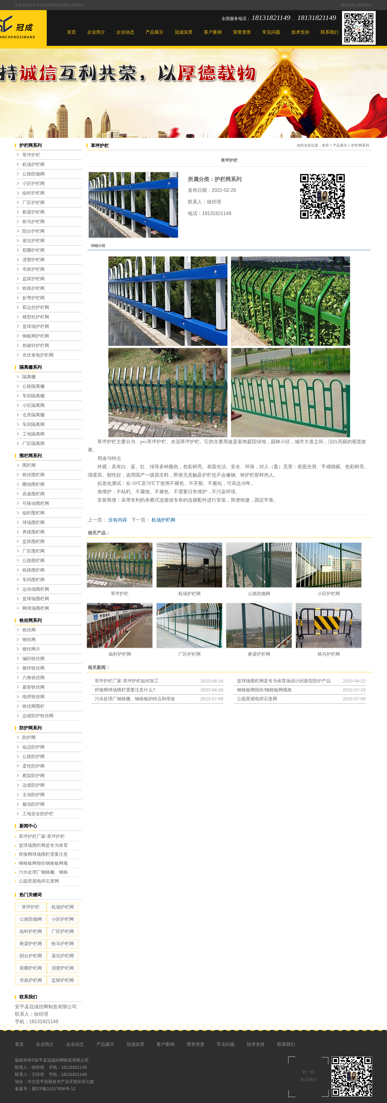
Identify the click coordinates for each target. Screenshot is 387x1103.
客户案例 (213, 32)
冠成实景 (184, 32)
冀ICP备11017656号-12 (54, 1088)
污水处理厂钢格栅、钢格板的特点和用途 (135, 698)
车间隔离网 (33, 424)
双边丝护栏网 (35, 307)
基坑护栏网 (33, 240)
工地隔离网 (33, 434)
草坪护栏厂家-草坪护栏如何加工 (127, 680)
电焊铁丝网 (33, 696)
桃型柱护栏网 (35, 317)
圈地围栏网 (33, 484)
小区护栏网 (33, 183)
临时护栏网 (33, 193)
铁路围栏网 (33, 570)
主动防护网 (33, 794)
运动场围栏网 (35, 589)
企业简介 (96, 32)
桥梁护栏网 (33, 212)
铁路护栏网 (33, 288)
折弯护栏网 (33, 297)
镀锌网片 (31, 649)
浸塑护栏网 (33, 259)
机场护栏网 (33, 164)
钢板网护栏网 (35, 336)
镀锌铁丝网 (33, 668)
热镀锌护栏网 (35, 345)
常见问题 (271, 32)
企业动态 (125, 32)
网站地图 (348, 5)
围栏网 (29, 465)
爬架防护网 (33, 775)
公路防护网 (33, 756)
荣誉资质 (242, 32)
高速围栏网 (33, 493)
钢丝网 (29, 639)
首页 (71, 32)
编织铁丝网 (33, 658)
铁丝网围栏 (33, 706)
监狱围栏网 (33, 541)
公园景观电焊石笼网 (39, 880)
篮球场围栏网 (35, 598)
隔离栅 (29, 376)
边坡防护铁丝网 (38, 715)
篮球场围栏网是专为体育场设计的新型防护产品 (284, 680)
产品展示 (154, 32)
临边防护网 (33, 747)
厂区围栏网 (33, 551)
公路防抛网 (33, 174)
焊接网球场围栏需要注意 (43, 854)
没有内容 (117, 519)
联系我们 (365, 5)
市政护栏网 (33, 269)
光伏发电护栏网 (38, 355)
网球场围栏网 (35, 608)
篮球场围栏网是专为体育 (43, 845)
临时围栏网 (33, 513)
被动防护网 (33, 804)
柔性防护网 (33, 766)
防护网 (29, 737)
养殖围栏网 (33, 532)
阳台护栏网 (33, 231)
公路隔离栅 (33, 386)
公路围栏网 (33, 560)
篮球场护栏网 (35, 326)
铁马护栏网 (33, 221)
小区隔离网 (33, 405)
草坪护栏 (31, 155)
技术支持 (300, 32)
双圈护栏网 (33, 250)
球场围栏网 (33, 522)
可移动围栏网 (35, 503)
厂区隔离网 (33, 443)
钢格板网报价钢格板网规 (43, 863)
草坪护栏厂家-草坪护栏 (42, 836)
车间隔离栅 (33, 395)
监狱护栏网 (33, 278)
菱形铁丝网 (33, 687)
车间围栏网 (33, 579)
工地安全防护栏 (38, 813)
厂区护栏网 (33, 202)
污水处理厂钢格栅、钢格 (43, 872)
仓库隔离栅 (33, 415)
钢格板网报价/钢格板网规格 (264, 689)
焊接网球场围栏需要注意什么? (125, 689)
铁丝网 (29, 630)
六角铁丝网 (33, 677)
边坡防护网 (33, 785)
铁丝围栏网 (33, 474)
